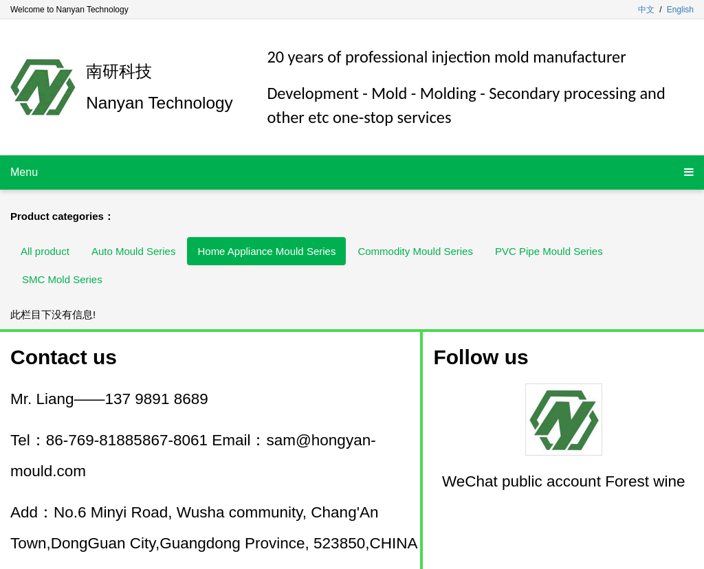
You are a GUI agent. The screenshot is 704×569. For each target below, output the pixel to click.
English (680, 9)
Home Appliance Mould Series (266, 251)
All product (45, 251)
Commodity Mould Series (415, 251)
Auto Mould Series (133, 251)
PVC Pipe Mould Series (549, 251)
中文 (646, 9)
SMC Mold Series (62, 279)
